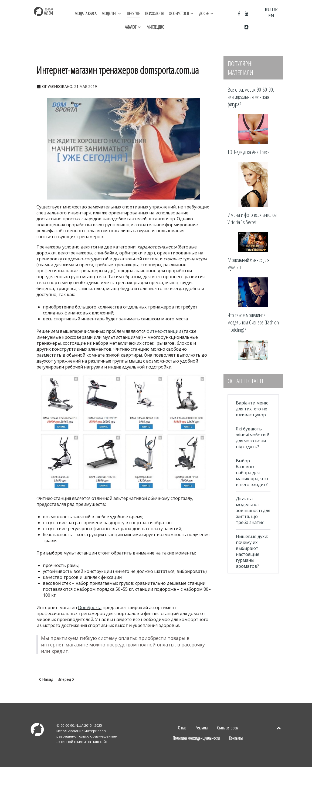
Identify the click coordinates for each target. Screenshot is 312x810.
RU (268, 10)
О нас (182, 728)
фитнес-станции (164, 331)
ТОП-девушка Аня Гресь (249, 152)
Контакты (236, 738)
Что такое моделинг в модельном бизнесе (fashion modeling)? (253, 322)
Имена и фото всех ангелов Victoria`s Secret (252, 218)
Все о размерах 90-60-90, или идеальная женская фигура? (251, 97)
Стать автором (227, 728)
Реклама (201, 728)
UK (275, 10)
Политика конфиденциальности (196, 738)
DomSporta (89, 607)
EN (271, 16)
